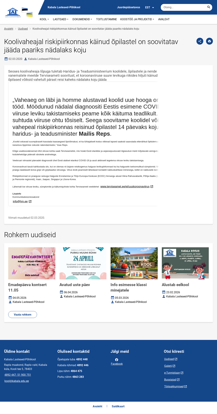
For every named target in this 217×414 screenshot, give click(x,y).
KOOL (45, 19)
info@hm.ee (22, 201)
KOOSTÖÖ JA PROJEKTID (137, 19)
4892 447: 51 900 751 (17, 374)
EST (149, 7)
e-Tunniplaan (172, 372)
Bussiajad (170, 379)
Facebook (117, 361)
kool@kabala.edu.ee (16, 381)
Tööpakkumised (174, 386)
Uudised (23, 28)
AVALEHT (164, 19)
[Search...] (209, 7)
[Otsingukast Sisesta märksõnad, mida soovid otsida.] (186, 7)
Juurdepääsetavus (128, 7)
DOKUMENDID (83, 19)
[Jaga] (199, 41)
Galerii (168, 366)
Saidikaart (118, 406)
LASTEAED (61, 19)
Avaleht (8, 28)
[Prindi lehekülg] (209, 41)
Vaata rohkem (22, 314)
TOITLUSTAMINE (106, 19)
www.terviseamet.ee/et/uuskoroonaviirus (127, 186)
